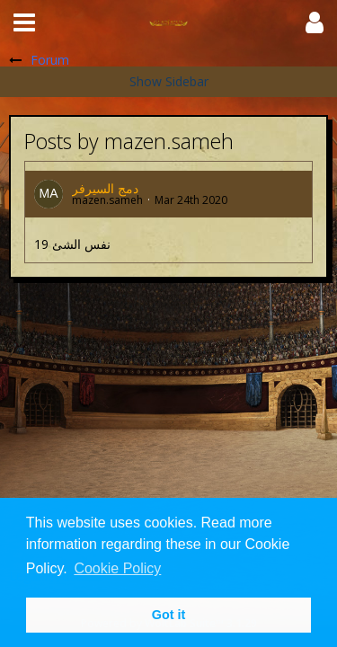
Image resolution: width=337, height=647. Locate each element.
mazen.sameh (107, 200)
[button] (24, 22)
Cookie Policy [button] (117, 568)
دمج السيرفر (105, 188)
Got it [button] (169, 614)
